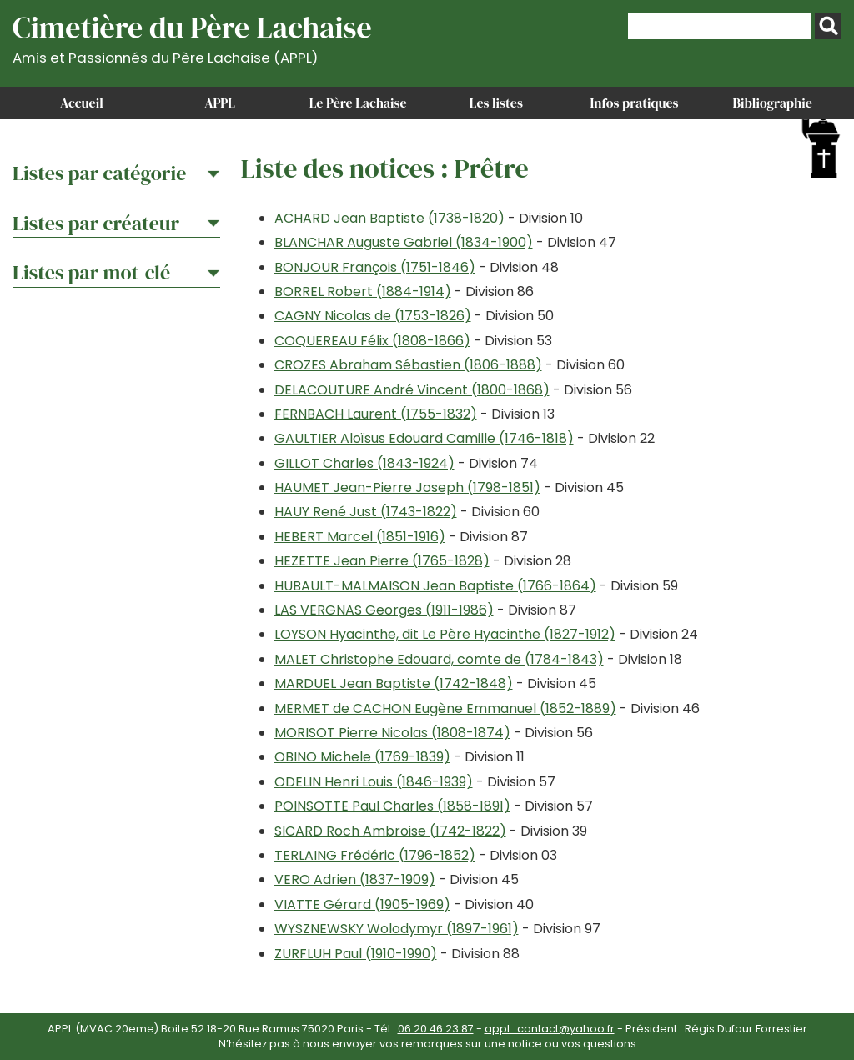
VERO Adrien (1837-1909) (354, 879)
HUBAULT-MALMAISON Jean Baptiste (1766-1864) (435, 585)
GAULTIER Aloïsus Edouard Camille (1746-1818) (424, 438)
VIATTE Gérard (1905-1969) (362, 904)
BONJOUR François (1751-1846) (374, 267)
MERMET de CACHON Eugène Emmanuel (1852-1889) (445, 708)
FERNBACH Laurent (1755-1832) (375, 414)
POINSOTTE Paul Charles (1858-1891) (392, 806)
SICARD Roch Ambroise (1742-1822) (390, 831)
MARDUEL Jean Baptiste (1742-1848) (393, 683)
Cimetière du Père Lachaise (192, 36)
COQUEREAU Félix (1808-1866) (372, 340)
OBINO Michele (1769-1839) (362, 756)
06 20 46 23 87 (436, 1029)
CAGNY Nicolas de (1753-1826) (372, 315)
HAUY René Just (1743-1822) (365, 511)
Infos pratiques (634, 102)
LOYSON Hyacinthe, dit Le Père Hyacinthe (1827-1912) (444, 634)
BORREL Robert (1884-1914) (362, 291)
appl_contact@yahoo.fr (550, 1029)
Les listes (496, 102)
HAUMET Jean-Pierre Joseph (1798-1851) (407, 487)
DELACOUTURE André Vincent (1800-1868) (412, 389)
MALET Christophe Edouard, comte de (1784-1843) (439, 659)
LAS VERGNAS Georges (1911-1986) (384, 610)
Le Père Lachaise (358, 102)
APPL (219, 102)
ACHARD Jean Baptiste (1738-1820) (389, 218)
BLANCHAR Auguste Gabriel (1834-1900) (403, 242)
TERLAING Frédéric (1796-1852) (374, 855)
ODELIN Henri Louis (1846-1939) (373, 781)
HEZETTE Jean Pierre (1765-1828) (382, 560)
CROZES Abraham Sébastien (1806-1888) (408, 364)
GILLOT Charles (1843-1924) (364, 463)
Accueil (81, 102)
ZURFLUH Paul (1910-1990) (355, 953)
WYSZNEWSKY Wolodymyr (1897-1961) (396, 928)
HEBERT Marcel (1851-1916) (359, 536)
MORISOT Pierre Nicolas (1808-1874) (392, 732)
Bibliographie (772, 102)
